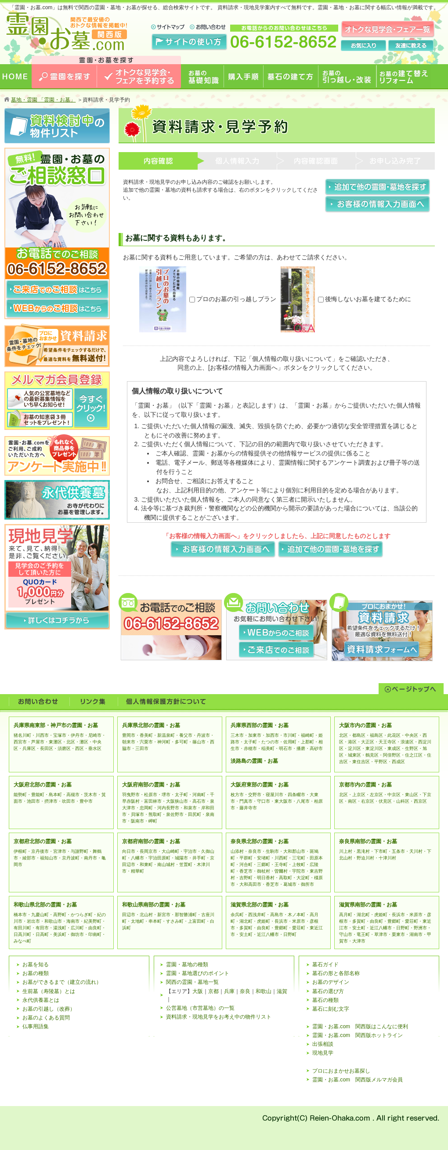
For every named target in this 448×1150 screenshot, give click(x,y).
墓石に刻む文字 (330, 1009)
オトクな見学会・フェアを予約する (139, 99)
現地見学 (322, 1053)
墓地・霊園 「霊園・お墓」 (43, 100)
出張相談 (322, 1044)
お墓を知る (35, 964)
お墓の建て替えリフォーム (405, 99)
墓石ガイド (325, 964)
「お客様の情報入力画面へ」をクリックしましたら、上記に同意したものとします (276, 535)
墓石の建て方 (291, 94)
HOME (16, 94)
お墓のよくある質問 (46, 1018)
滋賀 (282, 991)
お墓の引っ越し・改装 (347, 94)
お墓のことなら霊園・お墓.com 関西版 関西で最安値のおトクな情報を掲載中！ (66, 69)
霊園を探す (64, 94)
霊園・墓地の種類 (187, 964)
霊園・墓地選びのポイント (197, 973)
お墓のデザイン (330, 982)
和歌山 (263, 991)
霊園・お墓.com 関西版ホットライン (357, 1035)
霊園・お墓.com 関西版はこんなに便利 (360, 1026)
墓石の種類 (325, 1000)
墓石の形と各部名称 (336, 973)
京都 (213, 991)
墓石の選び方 (328, 991)
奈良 (245, 991)
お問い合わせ (39, 701)
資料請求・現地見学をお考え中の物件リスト (218, 1017)
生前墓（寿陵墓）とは (48, 991)
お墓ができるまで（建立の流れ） (61, 982)
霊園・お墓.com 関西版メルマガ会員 (357, 1080)
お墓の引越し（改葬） (48, 1009)
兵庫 (229, 991)
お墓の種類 (35, 973)
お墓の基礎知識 (203, 94)
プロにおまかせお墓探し (341, 1071)
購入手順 (243, 94)
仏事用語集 (35, 1026)
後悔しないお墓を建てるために (364, 298)
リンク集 (93, 701)
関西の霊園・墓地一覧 (192, 982)
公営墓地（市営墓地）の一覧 (200, 1008)
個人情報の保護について (166, 701)
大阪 (197, 991)
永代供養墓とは (40, 1000)
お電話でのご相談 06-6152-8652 (57, 263)
